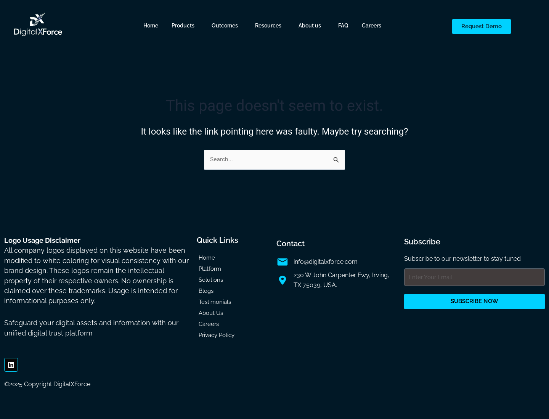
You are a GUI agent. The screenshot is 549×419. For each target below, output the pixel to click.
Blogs (206, 291)
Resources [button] (268, 25)
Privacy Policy (216, 335)
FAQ (343, 25)
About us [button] (310, 25)
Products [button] (183, 25)
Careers (371, 25)
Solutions (211, 280)
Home (150, 25)
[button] (184, 25)
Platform (210, 269)
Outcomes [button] (225, 25)
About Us (211, 313)
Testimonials (215, 302)
